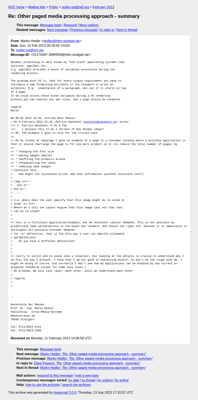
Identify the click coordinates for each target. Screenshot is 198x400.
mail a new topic (87, 375)
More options (89, 25)
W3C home (16, 7)
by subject (105, 380)
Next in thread (127, 30)
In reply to (107, 30)
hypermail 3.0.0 (65, 392)
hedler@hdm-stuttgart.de (61, 41)
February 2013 (103, 7)
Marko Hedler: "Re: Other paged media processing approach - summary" (93, 354)
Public (53, 7)
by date (73, 380)
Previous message (84, 30)
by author (122, 380)
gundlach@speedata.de (100, 122)
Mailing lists (36, 7)
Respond (70, 25)
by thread (89, 380)
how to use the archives (42, 384)
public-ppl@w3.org (75, 7)
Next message (57, 30)
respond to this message (55, 375)
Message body (50, 25)
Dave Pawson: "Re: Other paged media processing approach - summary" (87, 363)
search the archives (76, 384)
